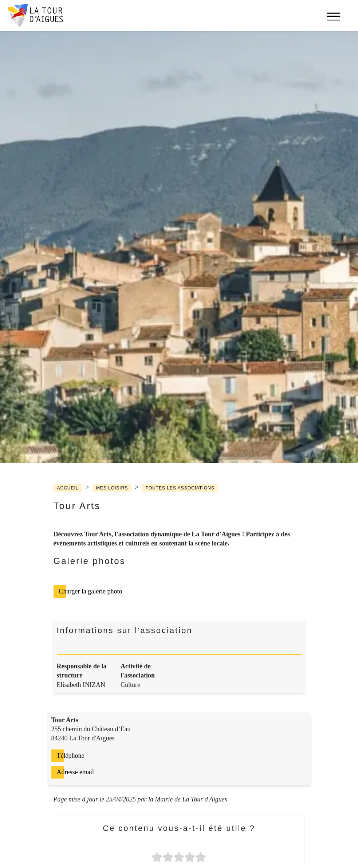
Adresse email (75, 772)
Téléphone (70, 755)
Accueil (68, 488)
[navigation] (333, 20)
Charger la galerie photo (90, 591)
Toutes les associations (180, 488)
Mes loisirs (112, 488)
